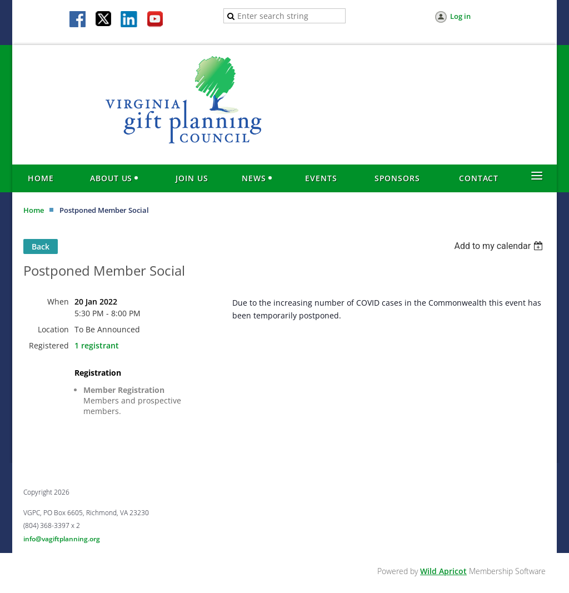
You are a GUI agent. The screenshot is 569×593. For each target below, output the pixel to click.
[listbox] (500, 246)
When (58, 301)
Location (53, 329)
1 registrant (96, 345)
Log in (460, 16)
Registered (49, 345)
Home (33, 210)
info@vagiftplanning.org (61, 539)
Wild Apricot (443, 571)
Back (40, 246)
